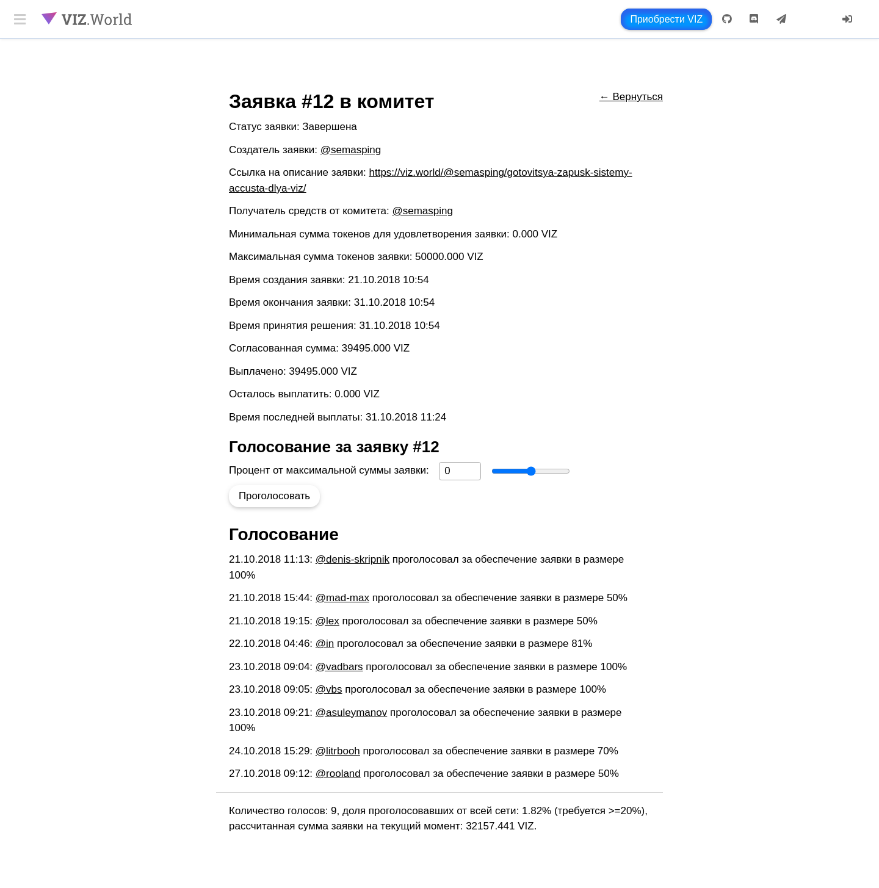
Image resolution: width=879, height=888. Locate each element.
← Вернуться (631, 97)
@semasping (350, 150)
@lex (327, 621)
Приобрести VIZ (666, 19)
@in (325, 643)
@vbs (329, 689)
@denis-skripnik (352, 559)
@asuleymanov (351, 712)
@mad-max (342, 598)
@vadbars (339, 667)
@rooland (338, 773)
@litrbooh (338, 751)
